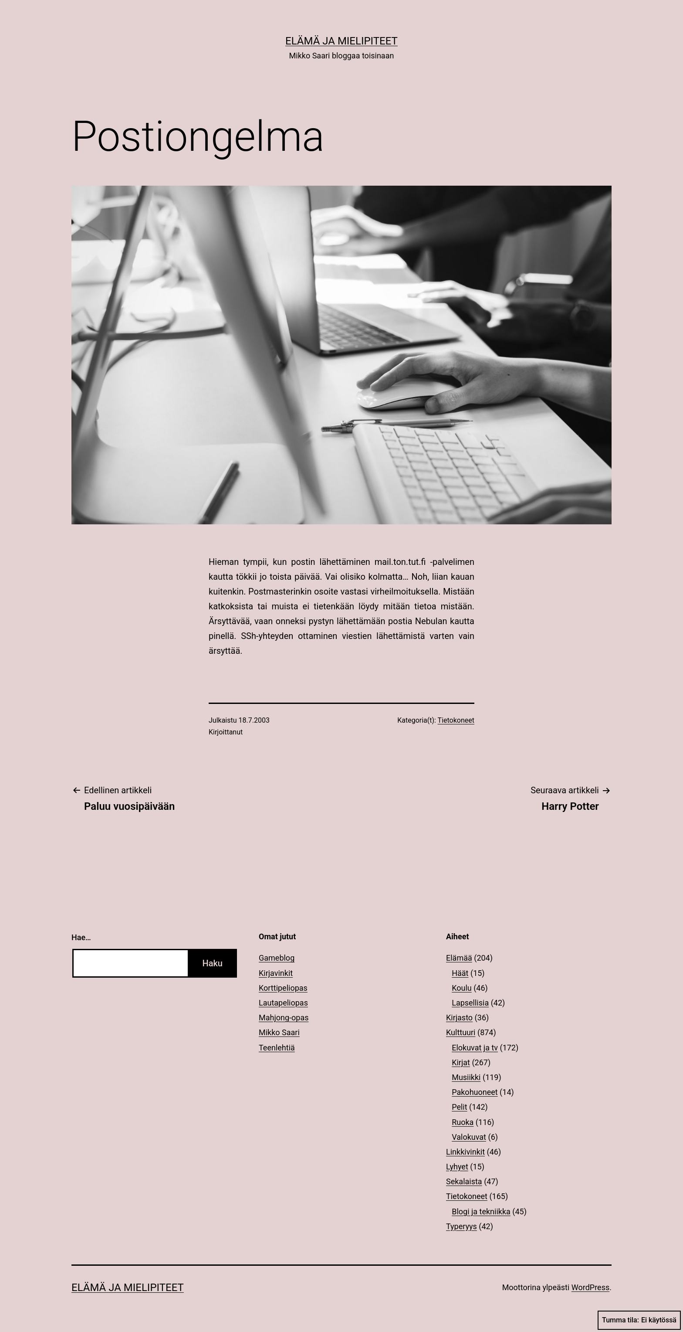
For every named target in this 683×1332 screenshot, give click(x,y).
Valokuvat (469, 1137)
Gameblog (276, 957)
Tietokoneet (456, 720)
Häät (460, 973)
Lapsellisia (470, 1002)
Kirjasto (459, 1017)
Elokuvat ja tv (475, 1047)
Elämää (459, 957)
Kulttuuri (461, 1032)
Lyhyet (457, 1166)
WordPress (590, 1287)
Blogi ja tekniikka (481, 1211)
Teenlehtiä (277, 1047)
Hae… (81, 937)
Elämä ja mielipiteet (341, 41)
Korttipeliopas (283, 987)
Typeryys (461, 1226)
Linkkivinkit (465, 1151)
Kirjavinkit (276, 973)
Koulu (462, 987)
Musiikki (466, 1077)
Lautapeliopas (283, 1002)
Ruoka (462, 1122)
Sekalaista (464, 1181)
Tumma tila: (639, 1320)
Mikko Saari (279, 1032)
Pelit (459, 1106)
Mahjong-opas (283, 1017)
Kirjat (461, 1062)
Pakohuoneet (474, 1092)
